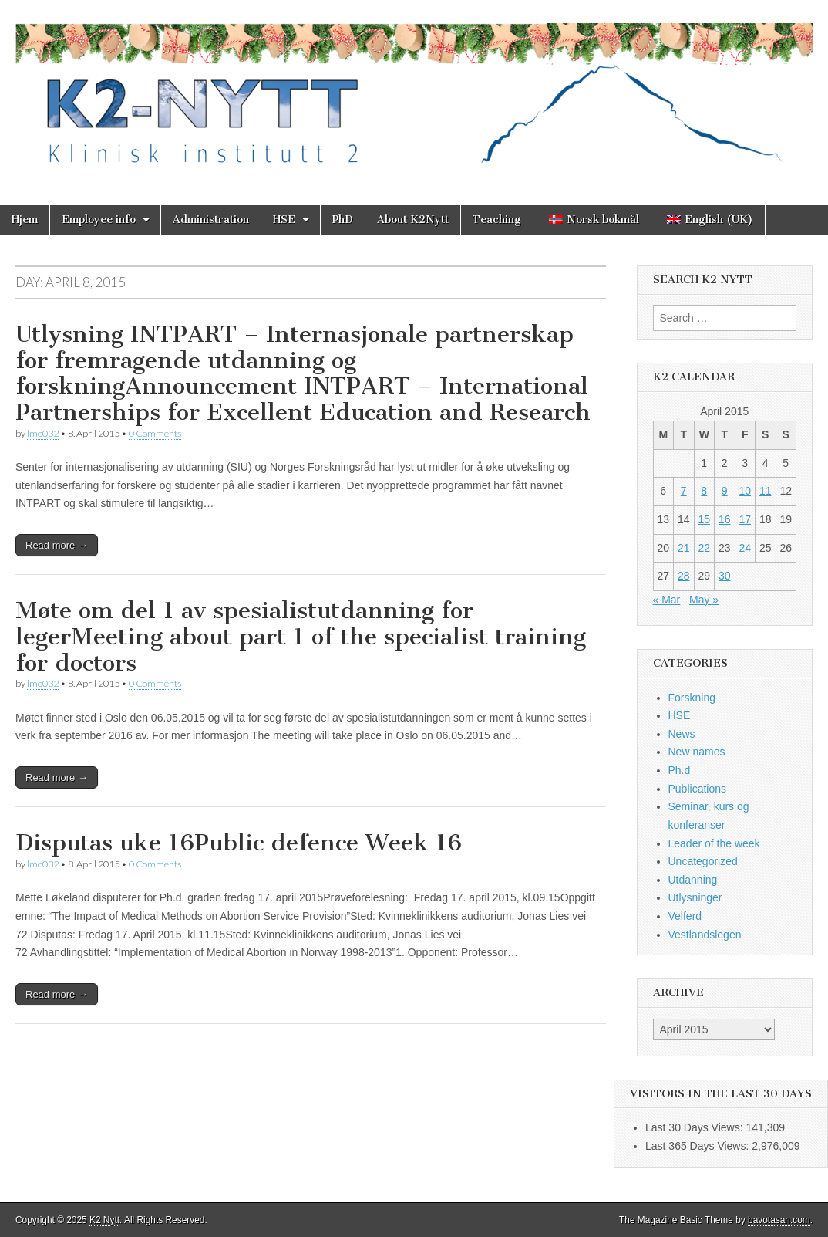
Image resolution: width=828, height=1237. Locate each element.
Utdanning (693, 880)
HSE (284, 219)
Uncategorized (703, 861)
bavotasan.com (779, 1220)
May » (704, 599)
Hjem (25, 219)
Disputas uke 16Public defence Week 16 (238, 843)
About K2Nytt (413, 219)
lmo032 (43, 433)
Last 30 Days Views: (695, 1127)
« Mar (667, 599)
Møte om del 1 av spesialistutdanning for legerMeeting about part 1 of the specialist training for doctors (300, 636)
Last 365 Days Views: (698, 1146)
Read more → (56, 545)
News (681, 734)
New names (696, 751)
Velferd (685, 916)
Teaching (497, 219)
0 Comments (155, 433)
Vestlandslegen (705, 934)
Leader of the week (714, 843)
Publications (697, 788)
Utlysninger (695, 897)
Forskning (691, 697)
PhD (342, 219)
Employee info (99, 219)
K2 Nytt (104, 1220)
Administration (211, 219)
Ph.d (679, 770)
